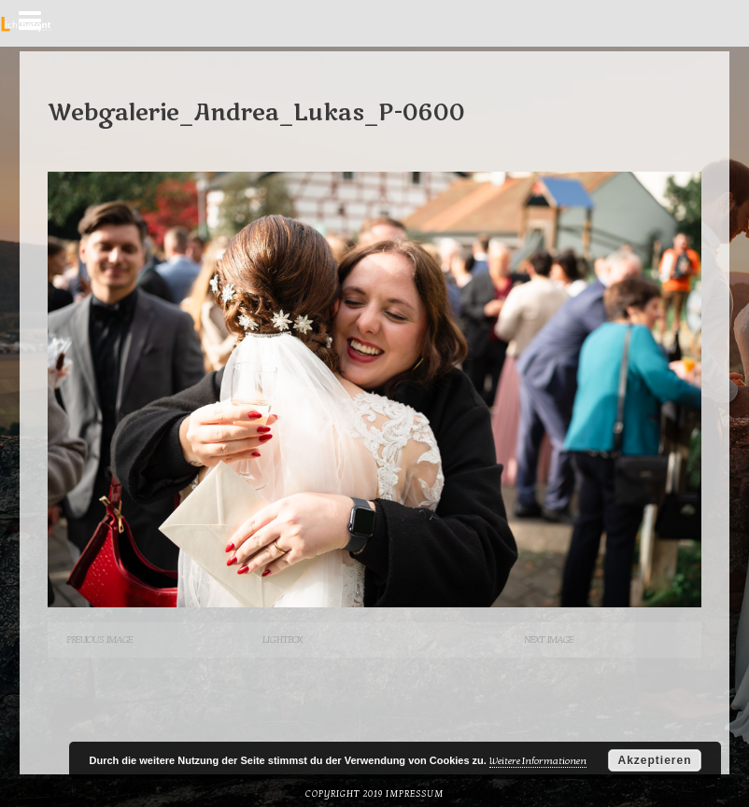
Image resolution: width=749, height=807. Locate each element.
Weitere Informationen (537, 761)
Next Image (548, 639)
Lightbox (282, 639)
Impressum (415, 794)
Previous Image (99, 639)
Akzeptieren (654, 760)
